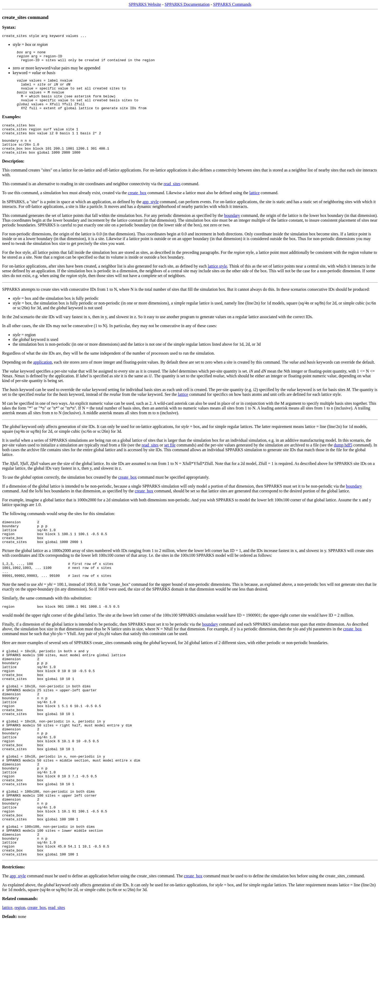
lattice (254, 208)
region (20, 969)
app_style (150, 217)
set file (169, 460)
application (42, 377)
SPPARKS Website (145, 4)
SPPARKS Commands (232, 4)
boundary (232, 230)
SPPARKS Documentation (187, 4)
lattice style (217, 281)
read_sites (172, 199)
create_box (137, 208)
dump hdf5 (343, 460)
